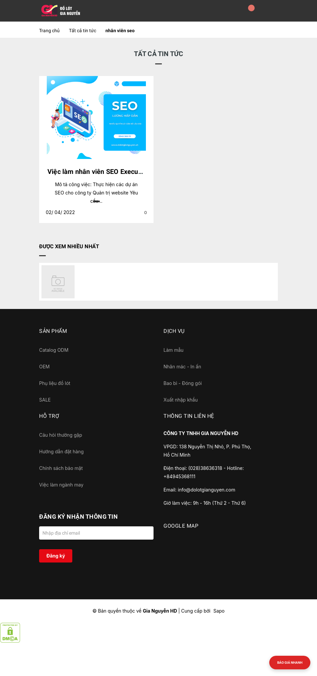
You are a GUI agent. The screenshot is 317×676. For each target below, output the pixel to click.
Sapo (218, 611)
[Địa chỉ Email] (96, 533)
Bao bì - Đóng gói (182, 383)
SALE (45, 400)
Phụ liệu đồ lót (54, 383)
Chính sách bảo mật (61, 468)
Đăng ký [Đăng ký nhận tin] (55, 556)
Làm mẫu (173, 350)
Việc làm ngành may (61, 485)
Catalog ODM (53, 350)
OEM (44, 366)
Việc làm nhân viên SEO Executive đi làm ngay (116, 172)
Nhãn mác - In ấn (182, 366)
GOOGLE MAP (180, 526)
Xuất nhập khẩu (180, 400)
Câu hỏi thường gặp (60, 435)
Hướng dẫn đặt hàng (61, 451)
